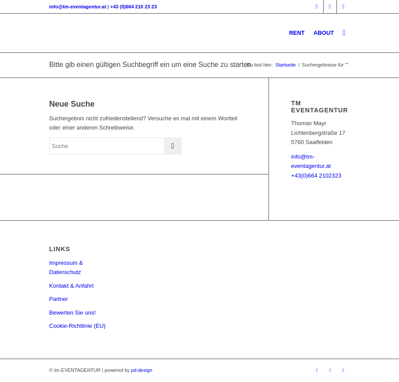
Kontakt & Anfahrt (71, 285)
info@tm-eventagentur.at (77, 6)
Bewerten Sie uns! (72, 312)
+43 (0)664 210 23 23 (133, 6)
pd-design (141, 370)
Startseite (285, 64)
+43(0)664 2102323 (316, 175)
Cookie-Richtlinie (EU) (77, 326)
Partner (58, 299)
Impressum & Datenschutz (66, 267)
